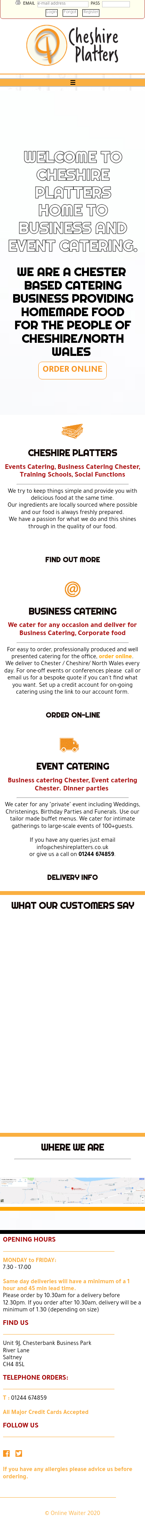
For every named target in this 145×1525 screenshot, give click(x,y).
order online (115, 657)
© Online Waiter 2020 (72, 1514)
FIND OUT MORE (72, 559)
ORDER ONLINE (72, 370)
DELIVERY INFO (72, 877)
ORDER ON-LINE (73, 715)
